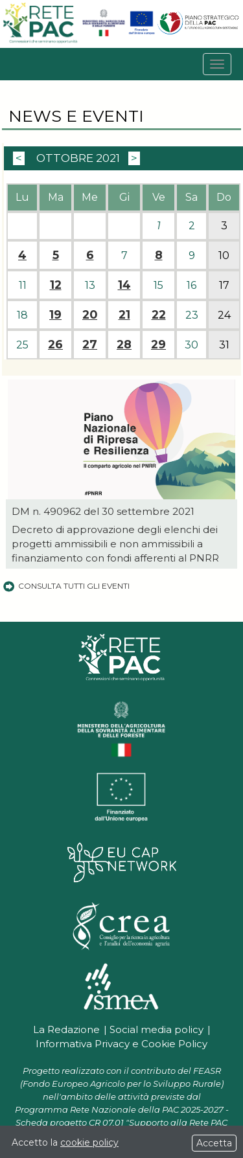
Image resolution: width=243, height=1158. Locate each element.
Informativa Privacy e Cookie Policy (121, 1044)
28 (124, 344)
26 (55, 344)
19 (55, 315)
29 (158, 344)
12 (56, 285)
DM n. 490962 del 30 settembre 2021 (103, 511)
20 (89, 315)
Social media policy (156, 1029)
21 (124, 315)
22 (159, 315)
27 (89, 344)
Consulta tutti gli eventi (66, 586)
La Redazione (66, 1029)
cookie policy (89, 1142)
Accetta (214, 1143)
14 (124, 285)
